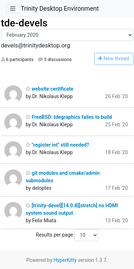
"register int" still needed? (57, 145)
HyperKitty (65, 260)
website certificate (49, 89)
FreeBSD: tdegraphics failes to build (69, 117)
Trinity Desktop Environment (60, 8)
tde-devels (24, 23)
